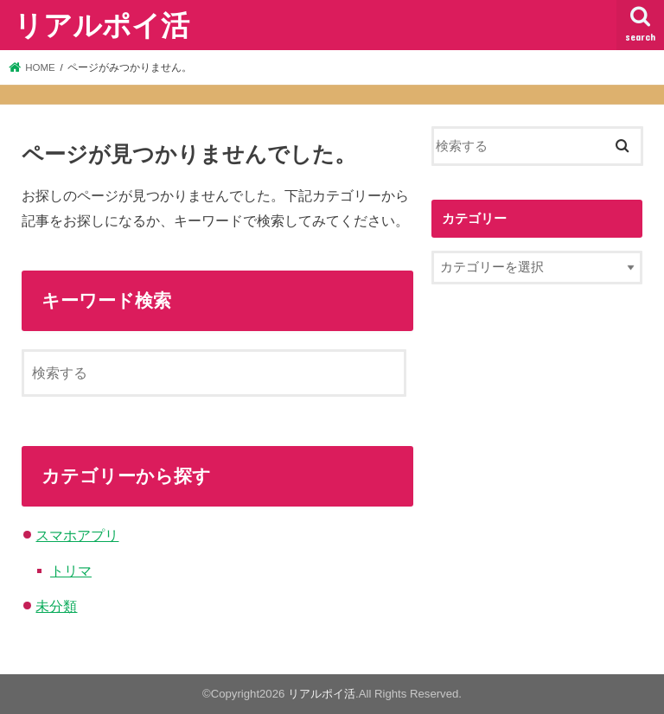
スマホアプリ (76, 535)
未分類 (56, 606)
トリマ (71, 570)
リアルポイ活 (101, 24)
